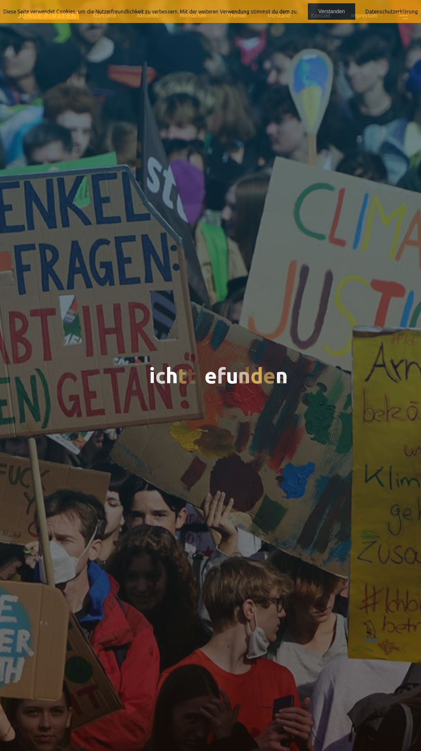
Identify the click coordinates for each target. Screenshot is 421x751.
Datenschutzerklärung (391, 11)
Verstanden (331, 11)
